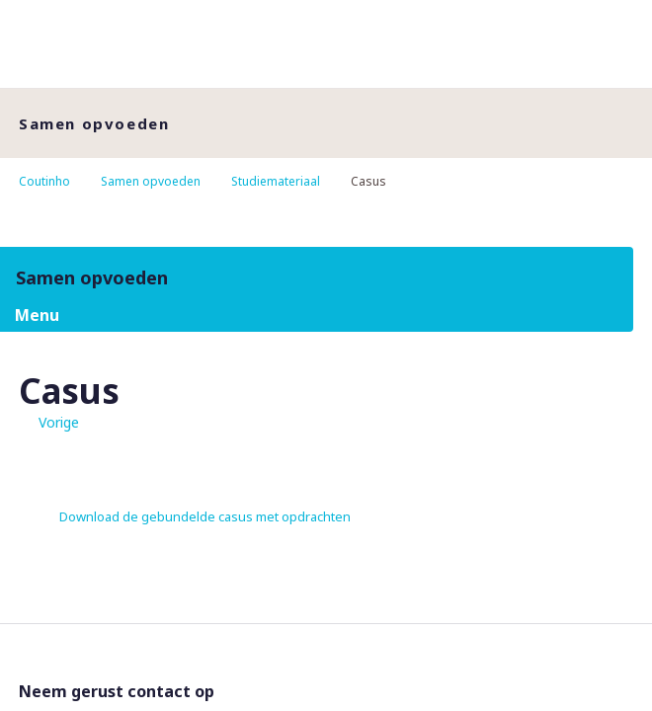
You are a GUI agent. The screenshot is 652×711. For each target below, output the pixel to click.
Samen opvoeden (151, 181)
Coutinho (44, 181)
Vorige (59, 422)
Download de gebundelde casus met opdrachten (205, 516)
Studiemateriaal (275, 181)
